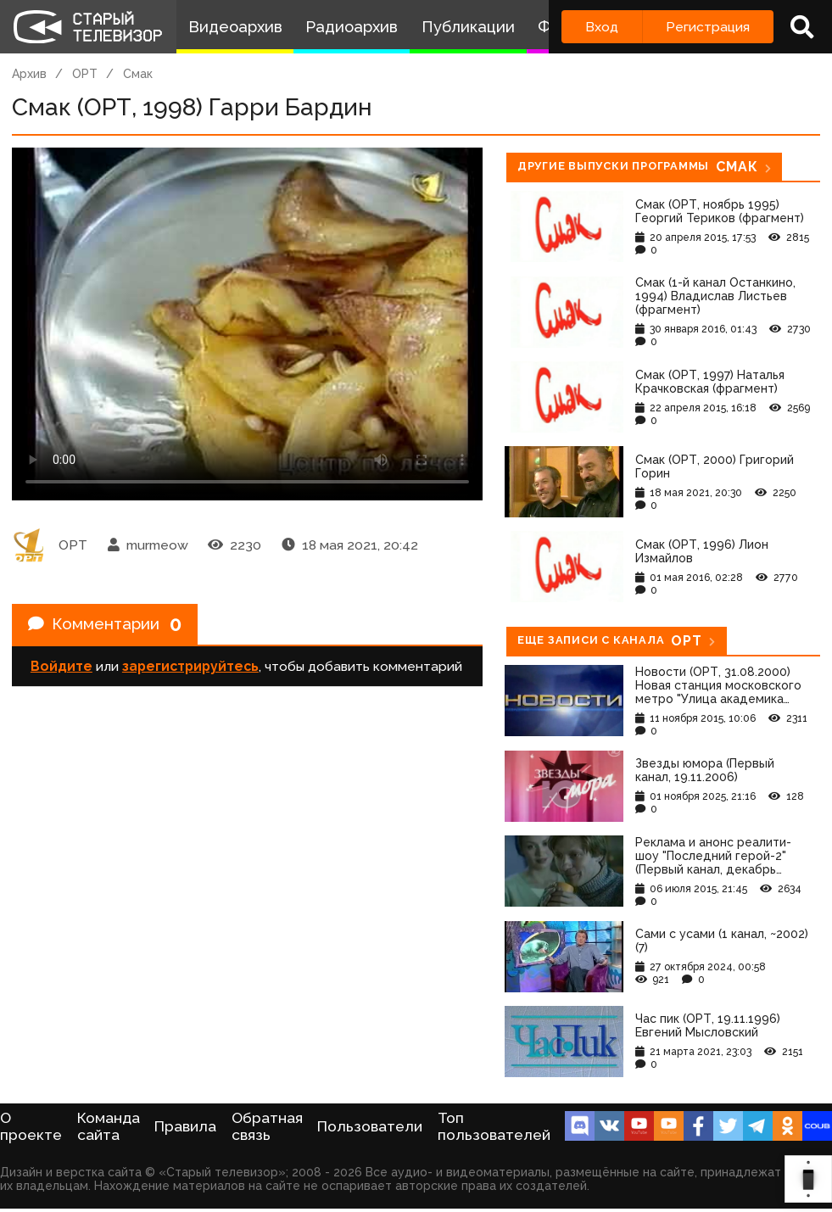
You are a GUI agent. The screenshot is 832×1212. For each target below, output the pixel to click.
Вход (601, 27)
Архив (29, 74)
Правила (185, 1126)
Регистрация (708, 27)
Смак (138, 74)
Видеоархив (235, 27)
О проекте (31, 1126)
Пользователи (369, 1126)
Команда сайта (108, 1126)
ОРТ (85, 74)
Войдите (61, 670)
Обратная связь (267, 1126)
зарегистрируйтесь (190, 670)
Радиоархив (351, 27)
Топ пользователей (494, 1126)
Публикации (468, 27)
